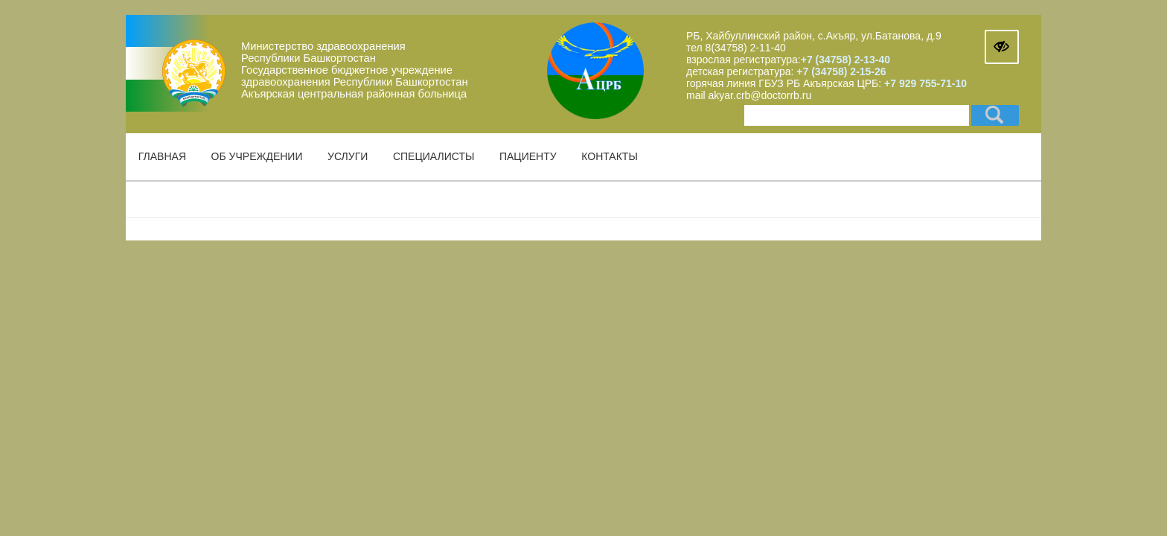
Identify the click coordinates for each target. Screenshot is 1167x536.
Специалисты (433, 156)
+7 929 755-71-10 (925, 83)
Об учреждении (257, 156)
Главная (162, 156)
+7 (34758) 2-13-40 (845, 60)
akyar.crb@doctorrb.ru (760, 95)
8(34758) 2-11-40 (746, 48)
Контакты (609, 156)
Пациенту (528, 156)
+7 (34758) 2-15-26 (839, 71)
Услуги (347, 156)
